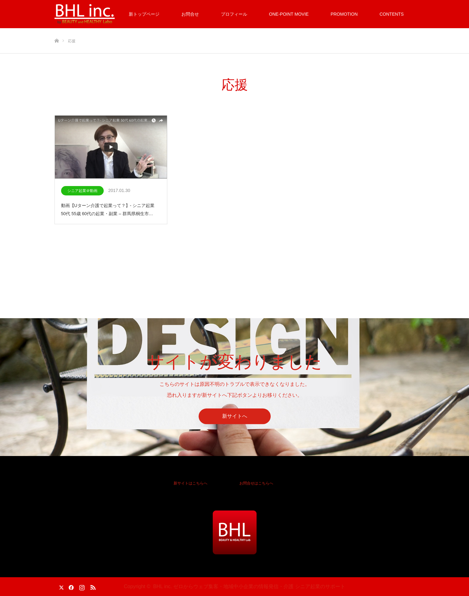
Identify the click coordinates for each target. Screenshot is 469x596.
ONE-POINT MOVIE (289, 14)
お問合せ (190, 14)
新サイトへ (234, 416)
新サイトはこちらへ (190, 483)
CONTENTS (392, 14)
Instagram (81, 586)
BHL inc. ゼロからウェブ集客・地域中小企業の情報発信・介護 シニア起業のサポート (249, 586)
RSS (92, 586)
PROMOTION (344, 14)
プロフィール (234, 14)
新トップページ (144, 14)
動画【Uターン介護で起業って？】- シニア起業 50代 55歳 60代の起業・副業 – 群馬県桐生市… (108, 209)
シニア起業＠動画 (82, 191)
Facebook (70, 586)
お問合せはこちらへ (256, 483)
